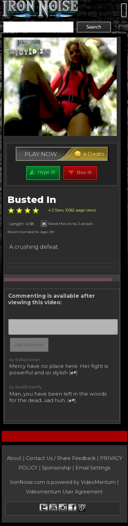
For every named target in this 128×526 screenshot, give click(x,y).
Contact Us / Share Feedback (61, 458)
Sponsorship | (58, 468)
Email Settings (92, 468)
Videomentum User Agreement (64, 492)
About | (16, 458)
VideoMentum (98, 482)
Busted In (32, 199)
